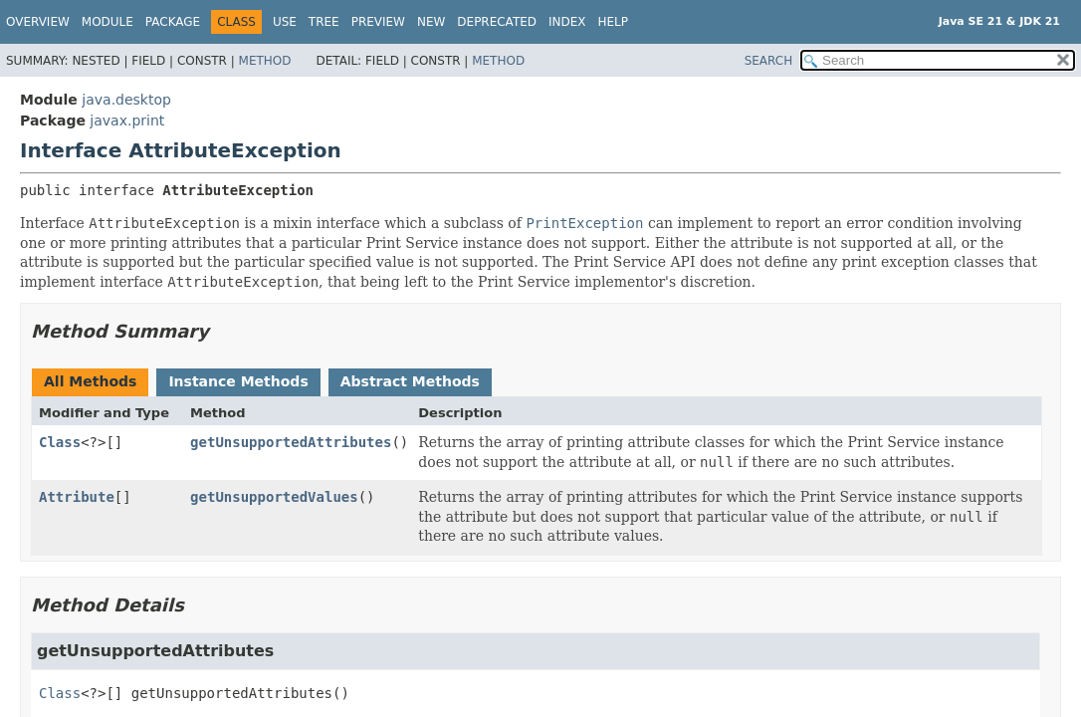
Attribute (76, 497)
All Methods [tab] (90, 381)
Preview (378, 22)
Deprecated (497, 22)
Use (285, 22)
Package (172, 22)
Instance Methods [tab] (238, 381)
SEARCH (769, 61)
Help (613, 22)
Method (265, 61)
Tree (324, 22)
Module (107, 22)
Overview (38, 22)
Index (567, 22)
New (431, 22)
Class (60, 442)
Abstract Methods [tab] (410, 381)
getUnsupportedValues (274, 497)
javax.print (127, 120)
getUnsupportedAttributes (290, 442)
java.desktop (126, 100)
